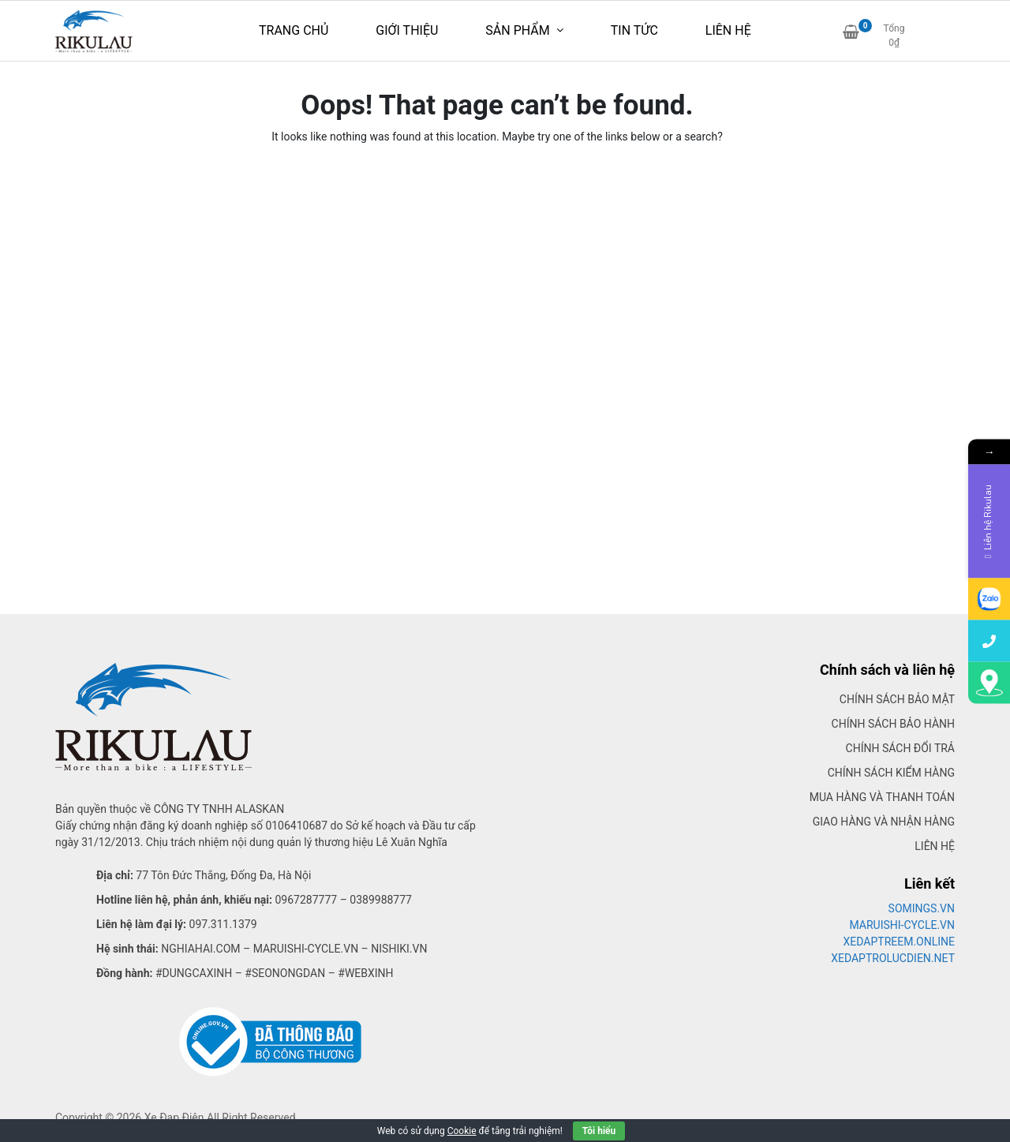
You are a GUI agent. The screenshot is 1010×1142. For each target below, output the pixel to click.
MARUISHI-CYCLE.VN (903, 925)
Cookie (462, 1130)
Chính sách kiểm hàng (891, 772)
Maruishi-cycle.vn (306, 948)
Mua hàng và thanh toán (882, 797)
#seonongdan (285, 973)
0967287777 (306, 899)
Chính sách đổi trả (900, 748)
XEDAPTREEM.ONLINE (899, 941)
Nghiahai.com (200, 948)
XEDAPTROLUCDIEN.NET (893, 958)
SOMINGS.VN (921, 908)
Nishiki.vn (399, 948)
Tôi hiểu (598, 1130)
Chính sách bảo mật (897, 699)
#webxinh (365, 973)
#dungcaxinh (193, 973)
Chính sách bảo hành (893, 723)
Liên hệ (935, 846)
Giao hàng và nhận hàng (884, 821)
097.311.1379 (223, 924)
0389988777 (381, 899)
